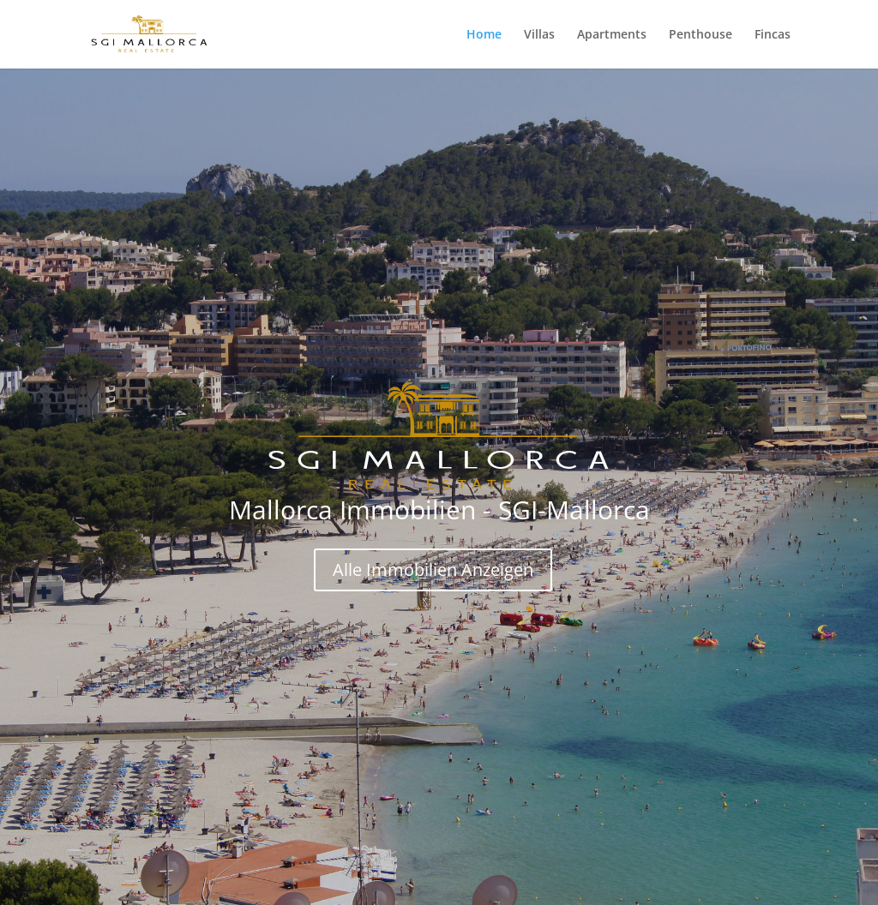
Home (484, 35)
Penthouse (700, 35)
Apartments (611, 35)
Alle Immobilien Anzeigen (433, 569)
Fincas (773, 35)
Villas (539, 35)
